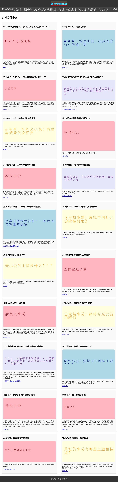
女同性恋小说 (83, 10)
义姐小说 (61, 9)
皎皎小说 (26, 10)
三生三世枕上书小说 (94, 9)
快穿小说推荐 (103, 10)
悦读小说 (65, 67)
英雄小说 (18, 9)
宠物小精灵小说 (72, 10)
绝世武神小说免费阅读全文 (11, 246)
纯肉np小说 (35, 10)
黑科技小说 (93, 10)
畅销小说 (43, 10)
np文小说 (6, 149)
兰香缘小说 (69, 9)
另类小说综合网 (53, 10)
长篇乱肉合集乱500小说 (69, 109)
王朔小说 (65, 237)
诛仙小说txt (106, 9)
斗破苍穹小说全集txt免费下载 (11, 381)
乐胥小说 (62, 10)
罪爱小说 (6, 429)
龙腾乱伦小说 (28, 9)
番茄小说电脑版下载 (9, 469)
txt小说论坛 (6, 67)
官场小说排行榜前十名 (49, 9)
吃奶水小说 (37, 9)
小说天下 (6, 109)
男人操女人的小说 (80, 9)
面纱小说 (65, 386)
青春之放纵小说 (67, 196)
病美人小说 (6, 337)
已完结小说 (65, 334)
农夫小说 (6, 197)
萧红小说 (65, 471)
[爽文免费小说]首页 (8, 9)
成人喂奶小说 (18, 10)
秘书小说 (65, 156)
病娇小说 (65, 429)
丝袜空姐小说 (66, 294)
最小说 (5, 286)
